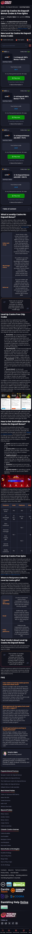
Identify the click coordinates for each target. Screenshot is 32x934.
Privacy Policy (5, 873)
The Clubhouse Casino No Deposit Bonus (13, 781)
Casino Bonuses (7, 40)
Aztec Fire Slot (5, 797)
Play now (16, 78)
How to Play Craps (6, 862)
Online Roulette (5, 833)
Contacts (3, 870)
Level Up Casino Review (16, 82)
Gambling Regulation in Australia (10, 878)
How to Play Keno (6, 856)
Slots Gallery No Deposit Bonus (10, 784)
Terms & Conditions (21, 870)
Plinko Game (5, 814)
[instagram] (2, 923)
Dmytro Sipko (13, 752)
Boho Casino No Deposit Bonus (10, 778)
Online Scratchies (6, 826)
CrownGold (25, 227)
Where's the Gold (6, 806)
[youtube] (16, 923)
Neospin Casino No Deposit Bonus (11, 775)
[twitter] (9, 923)
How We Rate (14, 873)
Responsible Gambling (7, 875)
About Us (10, 870)
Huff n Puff (4, 803)
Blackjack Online (6, 839)
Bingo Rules (4, 859)
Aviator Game (5, 817)
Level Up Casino (22, 28)
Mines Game (5, 820)
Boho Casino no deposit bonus (10, 575)
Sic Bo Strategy (5, 865)
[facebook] (13, 923)
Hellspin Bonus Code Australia (10, 787)
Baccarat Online (6, 845)
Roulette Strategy (6, 853)
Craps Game (5, 823)
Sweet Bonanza (5, 800)
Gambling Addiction (21, 875)
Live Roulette (4, 836)
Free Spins (20, 40)
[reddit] (5, 923)
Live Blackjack (5, 842)
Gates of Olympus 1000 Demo (10, 794)
